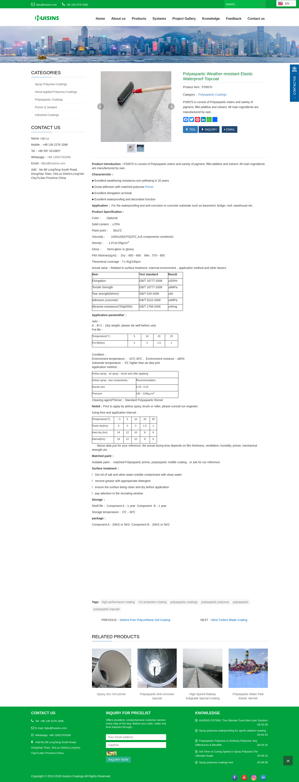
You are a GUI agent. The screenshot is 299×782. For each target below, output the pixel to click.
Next (171, 106)
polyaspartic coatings (184, 602)
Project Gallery (184, 18)
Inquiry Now (118, 759)
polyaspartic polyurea (215, 602)
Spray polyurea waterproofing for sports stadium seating (232, 730)
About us (118, 18)
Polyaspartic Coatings (212, 94)
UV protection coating (153, 602)
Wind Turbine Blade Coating (229, 620)
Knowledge (211, 18)
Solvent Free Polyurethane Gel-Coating (144, 620)
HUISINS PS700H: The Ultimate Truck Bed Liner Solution (233, 720)
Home (100, 18)
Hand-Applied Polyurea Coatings (56, 92)
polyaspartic (241, 602)
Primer (149, 186)
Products (139, 18)
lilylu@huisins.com (46, 4)
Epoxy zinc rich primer (111, 694)
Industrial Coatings (47, 115)
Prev (100, 106)
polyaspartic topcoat (107, 609)
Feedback (233, 18)
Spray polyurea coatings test (216, 762)
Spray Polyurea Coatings (51, 84)
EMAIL (229, 129)
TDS (190, 129)
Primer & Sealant (46, 107)
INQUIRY (209, 129)
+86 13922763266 (59, 157)
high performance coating (118, 602)
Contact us (256, 18)
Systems (159, 18)
